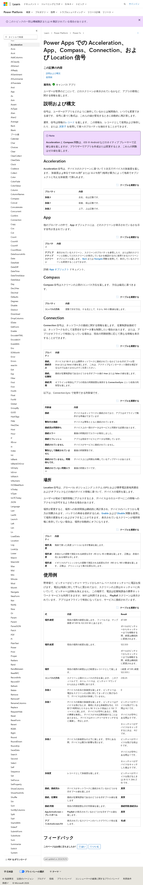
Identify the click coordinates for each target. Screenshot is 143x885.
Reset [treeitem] (13, 715)
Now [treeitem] (13, 609)
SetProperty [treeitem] (16, 784)
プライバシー (63, 878)
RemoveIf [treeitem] (15, 698)
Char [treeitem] (13, 142)
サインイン (134, 3)
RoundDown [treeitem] (16, 741)
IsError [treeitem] (14, 472)
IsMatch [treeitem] (14, 476)
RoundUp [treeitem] (15, 745)
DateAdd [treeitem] (15, 262)
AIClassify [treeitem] (15, 61)
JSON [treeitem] (13, 502)
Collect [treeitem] (14, 172)
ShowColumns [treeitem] (17, 788)
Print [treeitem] (13, 651)
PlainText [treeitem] (15, 643)
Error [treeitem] (13, 356)
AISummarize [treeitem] (17, 78)
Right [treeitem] (13, 733)
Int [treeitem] (12, 455)
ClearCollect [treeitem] (16, 155)
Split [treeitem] (13, 814)
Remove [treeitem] (14, 694)
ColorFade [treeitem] (15, 181)
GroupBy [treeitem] (15, 408)
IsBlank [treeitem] (14, 459)
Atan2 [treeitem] (13, 117)
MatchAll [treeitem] (15, 561)
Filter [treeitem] (13, 378)
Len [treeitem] (12, 527)
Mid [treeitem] (12, 570)
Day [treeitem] (12, 284)
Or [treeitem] (12, 613)
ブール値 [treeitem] (15, 134)
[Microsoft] (5, 4)
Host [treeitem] (13, 429)
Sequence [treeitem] (15, 771)
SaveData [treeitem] (15, 750)
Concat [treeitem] (14, 202)
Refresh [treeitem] (14, 686)
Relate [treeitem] (13, 690)
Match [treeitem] (14, 557)
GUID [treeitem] (13, 412)
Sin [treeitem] (12, 801)
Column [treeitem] (14, 190)
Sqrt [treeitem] (13, 818)
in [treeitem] (11, 446)
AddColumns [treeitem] (17, 57)
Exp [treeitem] (12, 373)
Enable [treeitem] (14, 331)
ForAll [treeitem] (13, 399)
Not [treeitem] (12, 600)
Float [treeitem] (13, 395)
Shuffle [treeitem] (14, 797)
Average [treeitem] (14, 121)
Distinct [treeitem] (14, 309)
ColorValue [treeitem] (16, 185)
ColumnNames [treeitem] (17, 194)
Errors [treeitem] (13, 361)
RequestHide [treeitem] (16, 711)
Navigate (98, 258)
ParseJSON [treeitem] (16, 626)
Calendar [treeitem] (15, 138)
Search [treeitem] (14, 754)
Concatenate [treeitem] (16, 207)
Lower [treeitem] (13, 553)
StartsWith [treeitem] (15, 822)
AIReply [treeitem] (14, 70)
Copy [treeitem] (13, 224)
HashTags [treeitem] (15, 416)
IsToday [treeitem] (14, 489)
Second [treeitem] (14, 758)
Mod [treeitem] (13, 583)
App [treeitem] (13, 91)
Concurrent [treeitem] (16, 211)
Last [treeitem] (13, 510)
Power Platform (61, 33)
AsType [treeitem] (14, 108)
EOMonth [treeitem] (15, 352)
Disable (121, 513)
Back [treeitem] (13, 125)
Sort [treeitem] (13, 805)
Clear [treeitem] (13, 151)
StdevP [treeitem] (14, 827)
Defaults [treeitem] (14, 296)
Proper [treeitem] (14, 656)
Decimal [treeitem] (14, 292)
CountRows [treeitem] (16, 249)
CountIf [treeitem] (14, 245)
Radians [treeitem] (14, 660)
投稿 (51, 878)
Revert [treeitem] (14, 724)
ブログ (40, 878)
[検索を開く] (125, 4)
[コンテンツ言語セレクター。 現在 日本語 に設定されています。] (8, 871)
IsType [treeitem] (13, 493)
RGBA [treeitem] (13, 728)
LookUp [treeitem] (14, 549)
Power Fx (77, 33)
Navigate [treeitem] (15, 592)
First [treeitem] (13, 386)
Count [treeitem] (13, 237)
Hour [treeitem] (13, 433)
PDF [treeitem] (13, 634)
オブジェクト (59, 269)
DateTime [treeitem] (15, 271)
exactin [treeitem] (14, 365)
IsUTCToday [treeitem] (16, 497)
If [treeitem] (11, 438)
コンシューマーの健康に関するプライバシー (96, 878)
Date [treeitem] (13, 258)
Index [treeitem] (13, 450)
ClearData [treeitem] (15, 160)
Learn (46, 33)
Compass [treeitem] (15, 198)
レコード (70, 122)
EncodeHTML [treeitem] (17, 335)
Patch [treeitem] (13, 630)
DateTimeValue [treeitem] (17, 275)
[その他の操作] (138, 33)
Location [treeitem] (15, 540)
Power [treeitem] (13, 647)
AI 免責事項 (7, 878)
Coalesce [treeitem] (15, 168)
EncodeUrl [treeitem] (15, 339)
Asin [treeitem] (13, 100)
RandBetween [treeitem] (17, 668)
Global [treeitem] (14, 403)
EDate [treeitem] (13, 322)
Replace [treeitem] (14, 707)
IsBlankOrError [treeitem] (17, 463)
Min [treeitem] (12, 574)
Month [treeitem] (14, 587)
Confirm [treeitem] (14, 215)
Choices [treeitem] (14, 147)
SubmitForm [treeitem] (16, 831)
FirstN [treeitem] (13, 390)
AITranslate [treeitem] (16, 83)
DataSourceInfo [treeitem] (18, 254)
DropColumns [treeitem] (17, 318)
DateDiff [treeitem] (14, 267)
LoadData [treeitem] (15, 536)
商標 (4, 883)
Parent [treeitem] (14, 621)
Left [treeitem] (12, 523)
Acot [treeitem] (13, 53)
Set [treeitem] (12, 775)
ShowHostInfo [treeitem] (17, 792)
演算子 (62, 126)
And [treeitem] (13, 87)
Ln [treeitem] (12, 532)
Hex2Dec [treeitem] (15, 425)
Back (84, 258)
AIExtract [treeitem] (15, 66)
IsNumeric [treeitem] (15, 480)
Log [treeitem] (12, 544)
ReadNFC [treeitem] (15, 673)
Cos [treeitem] (12, 228)
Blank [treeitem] (13, 130)
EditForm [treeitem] (15, 326)
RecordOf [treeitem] (15, 681)
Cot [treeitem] (12, 232)
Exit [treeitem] (12, 369)
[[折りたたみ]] (37, 30)
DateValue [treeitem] (15, 279)
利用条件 (127, 878)
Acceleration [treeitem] (16, 44)
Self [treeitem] (12, 767)
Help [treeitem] (13, 420)
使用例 (49, 77)
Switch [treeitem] (14, 848)
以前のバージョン (25, 878)
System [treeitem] (14, 852)
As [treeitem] (12, 96)
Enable (105, 513)
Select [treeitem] (13, 763)
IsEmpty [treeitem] (14, 467)
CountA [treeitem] (14, 241)
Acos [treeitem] (13, 48)
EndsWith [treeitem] (15, 344)
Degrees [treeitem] (14, 301)
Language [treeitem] (15, 506)
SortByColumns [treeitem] (18, 809)
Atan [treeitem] (13, 113)
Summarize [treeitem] (16, 844)
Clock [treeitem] (13, 164)
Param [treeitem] (14, 617)
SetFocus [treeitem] (15, 780)
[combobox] (20, 37)
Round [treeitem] (14, 737)
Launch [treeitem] (14, 519)
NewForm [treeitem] (15, 596)
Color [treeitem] (13, 177)
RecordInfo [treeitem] (16, 677)
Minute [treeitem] (14, 579)
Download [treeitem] (15, 314)
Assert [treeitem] (13, 104)
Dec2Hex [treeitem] (15, 288)
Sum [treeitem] (13, 839)
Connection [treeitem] (16, 219)
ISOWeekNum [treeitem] (17, 485)
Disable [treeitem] (14, 305)
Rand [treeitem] (13, 664)
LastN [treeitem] (13, 515)
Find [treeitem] (13, 382)
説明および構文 (53, 73)
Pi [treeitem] (11, 638)
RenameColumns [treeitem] (18, 703)
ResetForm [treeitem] (15, 720)
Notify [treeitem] (13, 604)
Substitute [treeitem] (15, 835)
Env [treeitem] (12, 348)
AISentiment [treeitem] (16, 74)
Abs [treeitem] (12, 40)
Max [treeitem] (13, 566)
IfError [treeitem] (13, 442)
